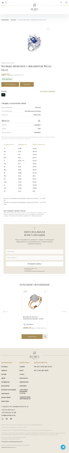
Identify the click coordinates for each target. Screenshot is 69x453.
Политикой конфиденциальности (35, 271)
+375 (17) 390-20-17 (8, 410)
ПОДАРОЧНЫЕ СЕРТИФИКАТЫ (25, 398)
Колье (3, 374)
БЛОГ (22, 370)
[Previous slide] (5, 312)
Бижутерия (6, 397)
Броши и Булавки (8, 390)
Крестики (5, 401)
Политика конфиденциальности (12, 441)
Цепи (3, 378)
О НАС (22, 374)
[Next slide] (63, 312)
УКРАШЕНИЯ (5, 20)
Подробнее (32, 336)
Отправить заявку (34, 264)
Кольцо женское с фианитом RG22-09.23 (32, 20)
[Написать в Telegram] (63, 447)
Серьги (4, 370)
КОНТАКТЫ (24, 378)
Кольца (13, 20)
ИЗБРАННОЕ (24, 382)
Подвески (5, 382)
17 (3, 95)
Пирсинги (5, 393)
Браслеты (5, 386)
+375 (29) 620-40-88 (8, 412)
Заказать (27, 84)
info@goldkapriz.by (8, 415)
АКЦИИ (22, 366)
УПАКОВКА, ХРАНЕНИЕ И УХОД (24, 391)
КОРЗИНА (23, 386)
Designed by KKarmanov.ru (8, 447)
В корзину (10, 84)
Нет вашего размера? (47, 91)
